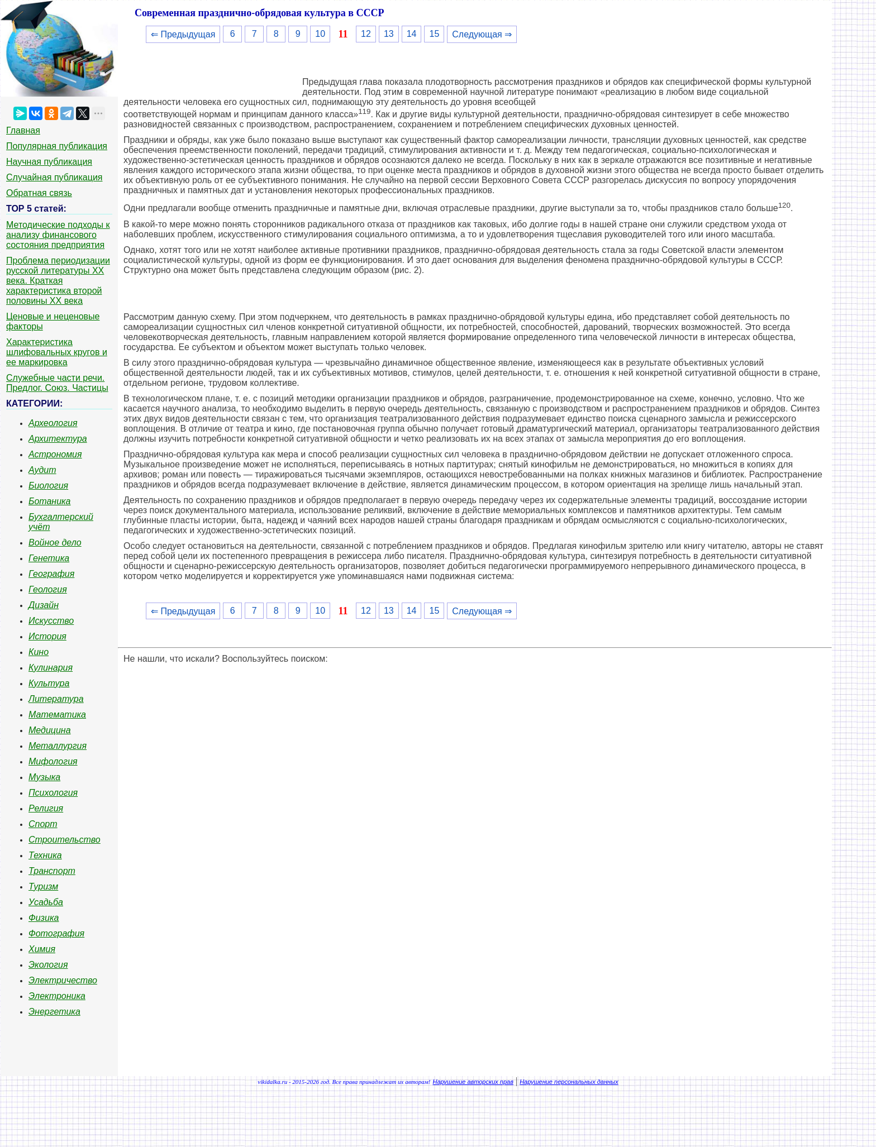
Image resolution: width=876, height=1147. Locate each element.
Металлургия (57, 746)
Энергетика (54, 1011)
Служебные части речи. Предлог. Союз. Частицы (57, 383)
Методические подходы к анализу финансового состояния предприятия (58, 235)
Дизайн (43, 605)
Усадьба (45, 902)
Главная (23, 130)
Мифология (53, 761)
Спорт (43, 824)
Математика (57, 714)
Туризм (43, 886)
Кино (38, 652)
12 (366, 34)
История (47, 636)
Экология (48, 964)
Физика (43, 918)
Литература (56, 699)
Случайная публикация (54, 177)
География (51, 574)
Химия (41, 949)
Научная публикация (49, 161)
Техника (45, 855)
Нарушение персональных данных (569, 1081)
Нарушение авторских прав (473, 1081)
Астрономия (55, 454)
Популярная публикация (56, 146)
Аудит (42, 470)
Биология (48, 485)
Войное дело (55, 542)
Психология (53, 792)
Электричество (62, 980)
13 (389, 34)
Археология (53, 423)
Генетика (48, 558)
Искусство (51, 620)
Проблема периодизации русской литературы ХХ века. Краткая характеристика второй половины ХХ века (58, 280)
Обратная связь (39, 193)
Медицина (49, 730)
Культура (48, 683)
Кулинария (50, 667)
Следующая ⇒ (482, 34)
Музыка (44, 777)
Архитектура (57, 438)
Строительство (64, 839)
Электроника (56, 996)
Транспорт (51, 871)
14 (412, 34)
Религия (45, 808)
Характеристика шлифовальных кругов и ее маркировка (56, 352)
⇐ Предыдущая (183, 34)
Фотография (56, 933)
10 (320, 34)
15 (434, 34)
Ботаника (49, 501)
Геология (47, 589)
